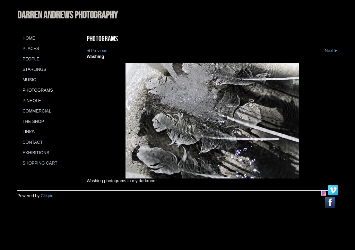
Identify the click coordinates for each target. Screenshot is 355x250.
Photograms (38, 90)
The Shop (33, 121)
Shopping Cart (40, 163)
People (31, 59)
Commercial (37, 111)
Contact (33, 142)
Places (31, 48)
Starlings (34, 69)
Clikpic (47, 195)
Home (29, 38)
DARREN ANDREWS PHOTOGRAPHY (67, 14)
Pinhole (32, 100)
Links (29, 132)
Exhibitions (36, 152)
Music (29, 79)
